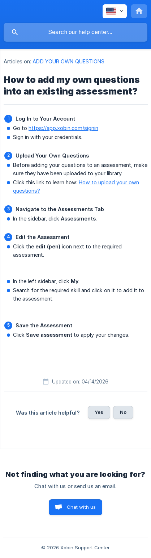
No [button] (123, 412)
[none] (115, 11)
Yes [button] (99, 412)
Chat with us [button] (81, 507)
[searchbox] (75, 32)
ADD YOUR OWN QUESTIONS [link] (68, 61)
